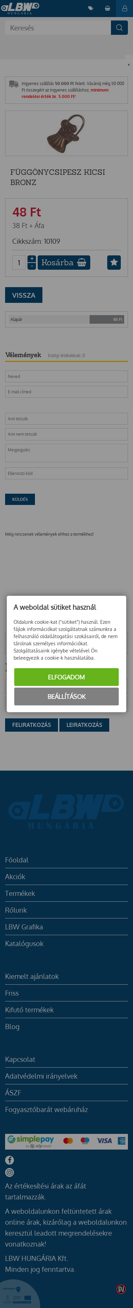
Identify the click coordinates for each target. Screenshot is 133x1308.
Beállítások (67, 696)
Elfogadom (66, 677)
